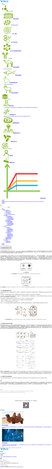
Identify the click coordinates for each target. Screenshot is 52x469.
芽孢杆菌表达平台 (35, 107)
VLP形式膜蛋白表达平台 (7, 107)
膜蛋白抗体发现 (16, 18)
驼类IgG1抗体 (6, 68)
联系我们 (3, 203)
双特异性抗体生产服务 (27, 116)
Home (3, 208)
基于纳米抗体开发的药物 (32, 201)
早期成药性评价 (12, 162)
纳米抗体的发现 (4, 201)
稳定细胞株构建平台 (16, 122)
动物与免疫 (37, 201)
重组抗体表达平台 (13, 114)
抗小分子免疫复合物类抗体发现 (15, 50)
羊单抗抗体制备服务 (14, 92)
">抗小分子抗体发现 (8, 213)
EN (1, 205)
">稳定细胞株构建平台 (10, 229)
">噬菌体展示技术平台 (10, 230)
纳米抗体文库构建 (20, 201)
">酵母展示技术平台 (10, 231)
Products (3, 243)
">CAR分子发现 (7, 212)
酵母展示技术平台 (14, 141)
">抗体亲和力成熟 (7, 242)
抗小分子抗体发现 (14, 42)
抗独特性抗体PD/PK (10, 84)
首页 (2, 3)
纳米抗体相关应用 (26, 201)
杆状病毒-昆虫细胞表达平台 (28, 107)
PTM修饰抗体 (6, 84)
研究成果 (3, 202)
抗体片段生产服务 (20, 116)
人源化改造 (11, 155)
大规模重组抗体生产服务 (14, 116)
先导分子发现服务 (6, 210)
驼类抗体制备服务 (16, 67)
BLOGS (3, 200)
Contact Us (3, 244)
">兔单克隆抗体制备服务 (10, 218)
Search (9, 207)
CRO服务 (3, 4)
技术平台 (5, 226)
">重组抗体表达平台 (8, 232)
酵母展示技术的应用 (15, 201)
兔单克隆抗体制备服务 (13, 82)
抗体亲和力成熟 (43, 198)
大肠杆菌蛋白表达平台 (14, 107)
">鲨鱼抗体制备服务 (10, 217)
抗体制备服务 (5, 215)
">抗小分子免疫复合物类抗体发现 (10, 214)
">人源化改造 (7, 240)
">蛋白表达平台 (7, 227)
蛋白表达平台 (11, 105)
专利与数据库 (41, 201)
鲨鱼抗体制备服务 (18, 75)
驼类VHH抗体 (10, 68)
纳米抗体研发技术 (9, 201)
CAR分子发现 (14, 33)
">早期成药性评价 (7, 241)
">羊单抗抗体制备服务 (10, 219)
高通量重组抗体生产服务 (7, 116)
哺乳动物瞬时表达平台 (20, 107)
